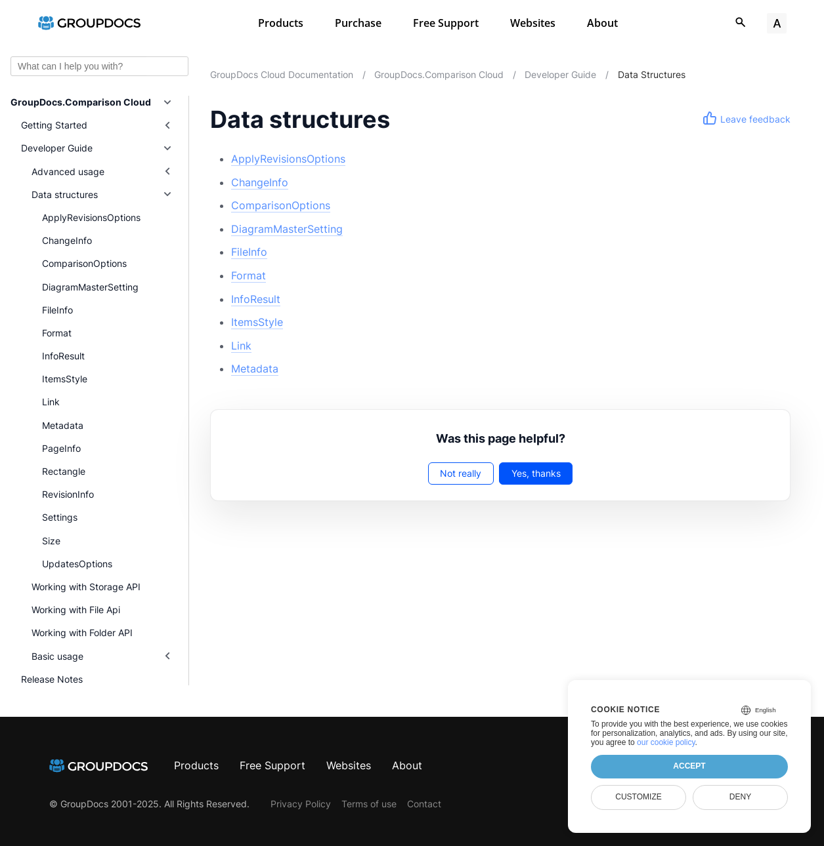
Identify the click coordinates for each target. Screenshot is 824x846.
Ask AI (167, 66)
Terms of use (369, 803)
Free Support (446, 23)
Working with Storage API (86, 586)
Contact (424, 803)
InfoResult (63, 355)
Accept (689, 766)
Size (51, 540)
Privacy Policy (301, 803)
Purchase (358, 23)
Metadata (62, 425)
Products (280, 23)
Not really (460, 473)
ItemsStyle (64, 378)
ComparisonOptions (84, 263)
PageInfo (61, 448)
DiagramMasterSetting (90, 286)
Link (51, 401)
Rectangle (63, 471)
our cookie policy (666, 742)
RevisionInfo (68, 494)
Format (57, 332)
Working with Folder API (82, 632)
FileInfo (57, 309)
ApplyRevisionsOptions (91, 217)
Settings (59, 517)
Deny (740, 796)
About (602, 23)
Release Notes (52, 679)
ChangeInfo (67, 240)
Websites (532, 23)
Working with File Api (76, 609)
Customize (638, 796)
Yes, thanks (536, 473)
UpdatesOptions (77, 563)
